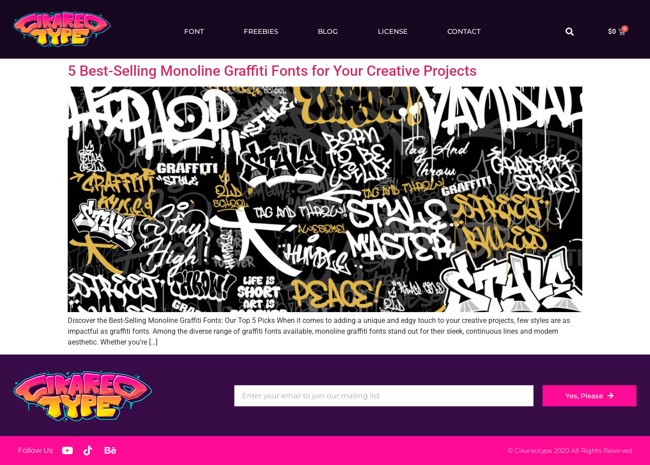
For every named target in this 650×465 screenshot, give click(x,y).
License (393, 31)
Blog (328, 31)
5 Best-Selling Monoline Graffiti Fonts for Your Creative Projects (272, 70)
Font (194, 31)
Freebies (261, 31)
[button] (569, 31)
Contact (464, 31)
